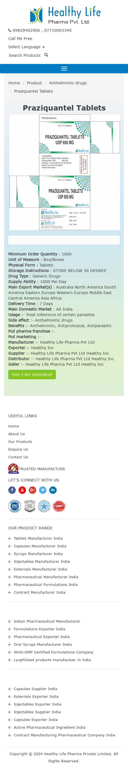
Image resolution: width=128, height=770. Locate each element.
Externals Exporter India (36, 696)
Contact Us (18, 457)
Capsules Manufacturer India (40, 546)
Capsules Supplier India (35, 688)
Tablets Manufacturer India (38, 538)
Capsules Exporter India (36, 719)
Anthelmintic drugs (68, 82)
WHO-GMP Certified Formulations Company (53, 652)
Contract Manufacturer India (40, 592)
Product (34, 82)
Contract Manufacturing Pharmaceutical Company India (64, 735)
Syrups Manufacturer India (38, 553)
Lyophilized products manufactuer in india (52, 660)
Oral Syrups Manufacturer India (43, 644)
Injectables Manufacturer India (42, 561)
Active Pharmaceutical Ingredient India (49, 727)
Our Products (20, 441)
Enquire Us (18, 449)
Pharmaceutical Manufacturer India (46, 577)
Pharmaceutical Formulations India (46, 584)
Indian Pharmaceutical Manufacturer (47, 621)
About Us (16, 434)
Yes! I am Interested (32, 374)
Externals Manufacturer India (40, 569)
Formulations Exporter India (39, 629)
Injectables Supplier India (37, 712)
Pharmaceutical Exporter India (42, 636)
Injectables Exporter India (37, 704)
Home (14, 82)
